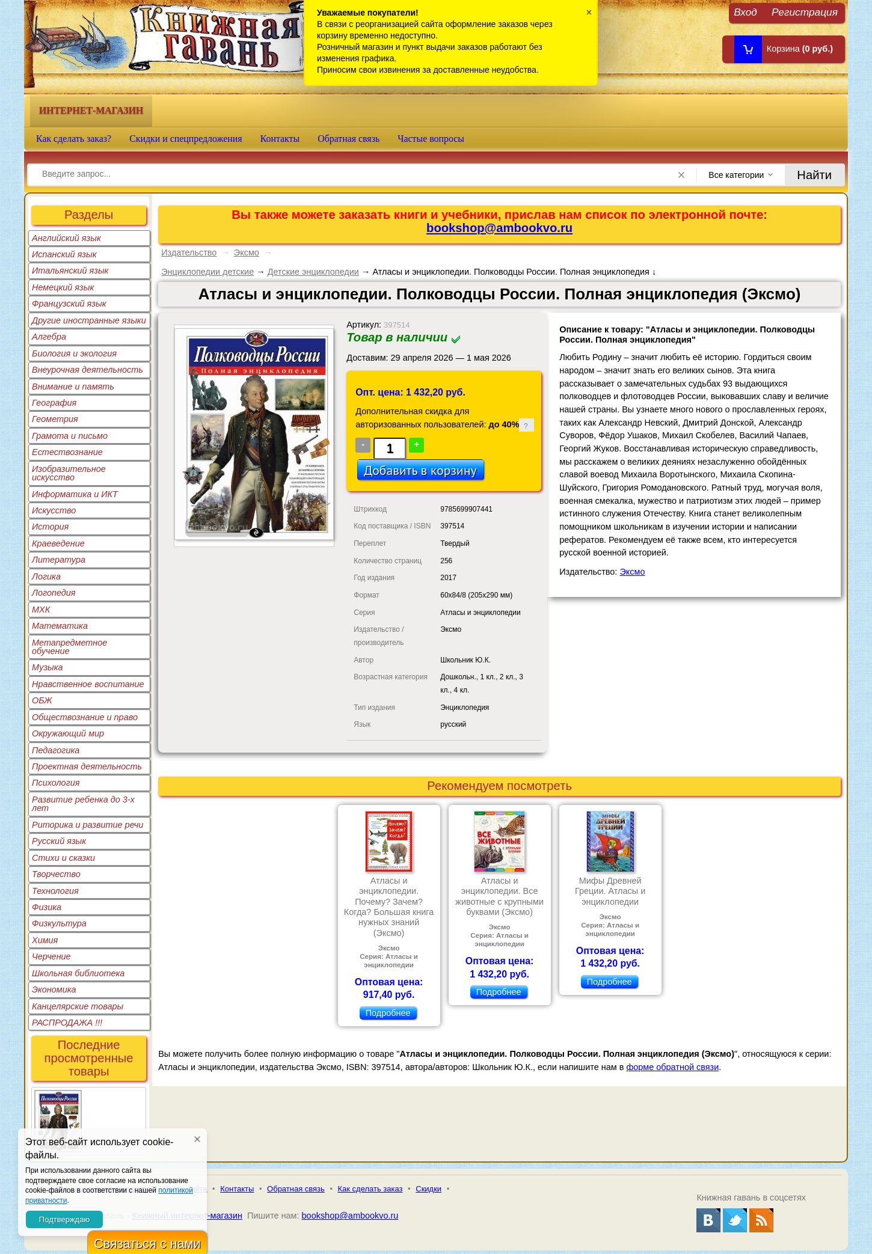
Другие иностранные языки (89, 320)
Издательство (188, 252)
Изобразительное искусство (69, 473)
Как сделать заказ (370, 1188)
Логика (46, 576)
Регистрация (805, 11)
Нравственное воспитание (88, 684)
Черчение (51, 956)
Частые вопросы (431, 138)
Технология (55, 891)
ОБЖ (42, 700)
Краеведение (58, 543)
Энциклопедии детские (207, 272)
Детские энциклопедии (313, 272)
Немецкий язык (63, 287)
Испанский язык (64, 254)
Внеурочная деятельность (87, 370)
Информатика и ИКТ (75, 494)
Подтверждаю (64, 1219)
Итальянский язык (70, 270)
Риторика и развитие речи (87, 825)
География (54, 403)
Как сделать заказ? (73, 138)
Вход (745, 11)
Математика (60, 626)
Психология (56, 783)
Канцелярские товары (77, 1006)
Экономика (54, 989)
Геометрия (55, 419)
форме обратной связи (672, 1067)
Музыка (47, 667)
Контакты (280, 138)
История (50, 526)
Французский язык (69, 303)
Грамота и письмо (70, 436)
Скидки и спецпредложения (185, 138)
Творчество (56, 874)
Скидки (428, 1188)
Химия (45, 940)
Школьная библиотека (78, 973)
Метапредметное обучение (69, 647)
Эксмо (246, 252)
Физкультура (59, 923)
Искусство (54, 510)
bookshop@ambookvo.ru (499, 227)
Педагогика (55, 750)
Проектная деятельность (87, 766)
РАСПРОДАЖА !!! (67, 1022)
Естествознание (67, 452)
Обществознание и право (85, 717)
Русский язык (59, 841)
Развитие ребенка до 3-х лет (83, 804)
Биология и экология (74, 353)
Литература (58, 559)
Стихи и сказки (63, 858)
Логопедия (54, 593)
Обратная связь (348, 138)
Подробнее (388, 1013)
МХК (41, 609)
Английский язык (66, 238)
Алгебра (49, 336)
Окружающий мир (68, 733)
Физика (46, 907)
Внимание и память (73, 386)
